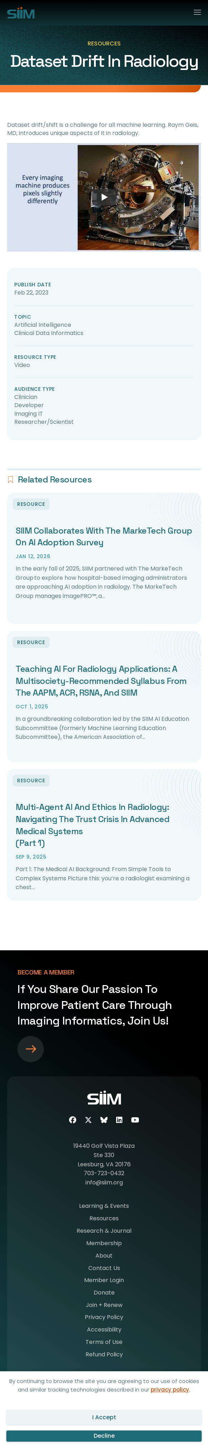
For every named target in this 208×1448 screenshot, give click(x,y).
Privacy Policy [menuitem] (104, 1317)
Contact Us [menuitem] (104, 1268)
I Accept (104, 1417)
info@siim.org (104, 1182)
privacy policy (170, 1389)
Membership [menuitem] (104, 1244)
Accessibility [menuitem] (104, 1330)
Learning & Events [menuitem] (104, 1206)
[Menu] (194, 11)
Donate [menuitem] (104, 1293)
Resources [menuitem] (104, 1219)
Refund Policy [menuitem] (104, 1355)
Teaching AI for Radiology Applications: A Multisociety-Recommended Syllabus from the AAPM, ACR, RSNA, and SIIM (101, 680)
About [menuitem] (104, 1256)
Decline (104, 1436)
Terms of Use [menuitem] (104, 1342)
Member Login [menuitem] (104, 1280)
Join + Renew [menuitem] (104, 1305)
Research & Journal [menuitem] (104, 1231)
